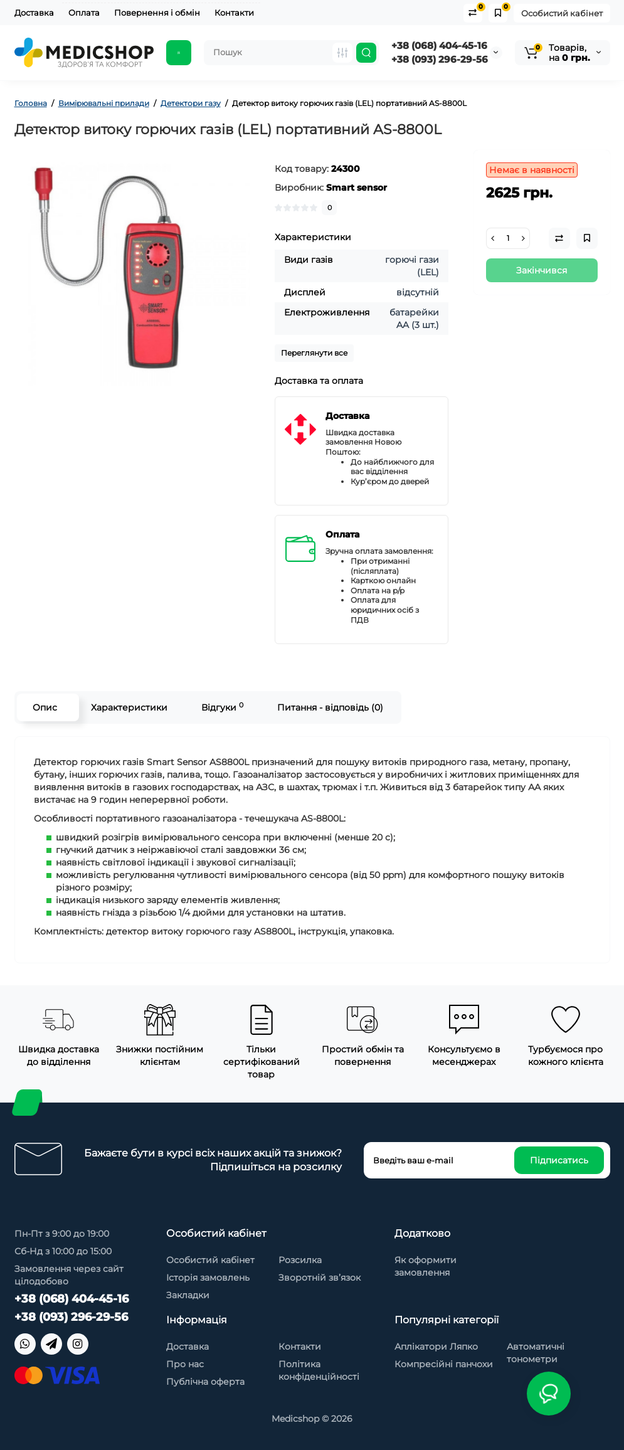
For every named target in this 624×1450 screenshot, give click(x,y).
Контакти (234, 13)
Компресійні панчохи (443, 1364)
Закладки (187, 1295)
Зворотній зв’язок (319, 1277)
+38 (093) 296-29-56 (439, 59)
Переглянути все (314, 352)
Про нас (185, 1364)
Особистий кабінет (562, 13)
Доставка (34, 13)
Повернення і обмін (157, 13)
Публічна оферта (205, 1381)
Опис (45, 707)
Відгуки (222, 707)
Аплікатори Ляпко (436, 1346)
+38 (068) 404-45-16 (439, 45)
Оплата (84, 13)
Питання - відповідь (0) (330, 707)
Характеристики (129, 707)
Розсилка (300, 1260)
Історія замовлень (208, 1277)
